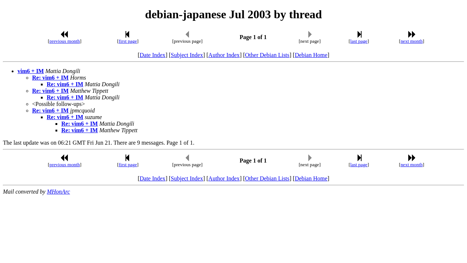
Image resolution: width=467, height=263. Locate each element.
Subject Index (187, 55)
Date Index (153, 55)
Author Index (224, 55)
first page (128, 41)
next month (411, 41)
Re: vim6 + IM (50, 78)
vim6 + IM (31, 71)
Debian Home (311, 55)
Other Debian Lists (267, 55)
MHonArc (58, 191)
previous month (65, 41)
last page (358, 41)
